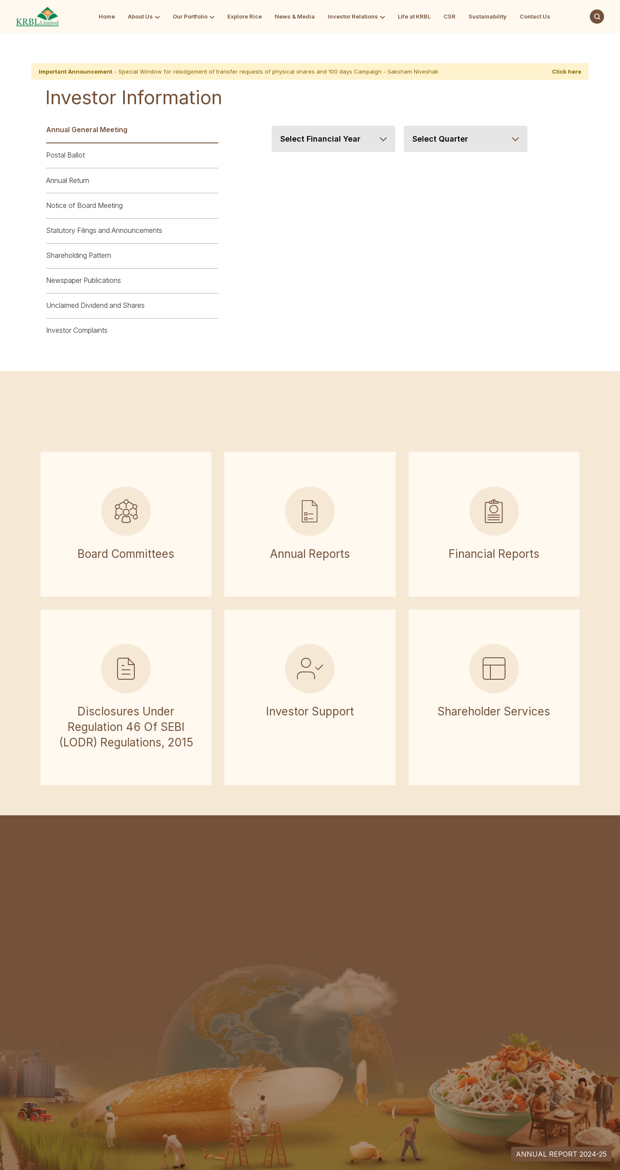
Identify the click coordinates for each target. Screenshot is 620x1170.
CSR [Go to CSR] (449, 16)
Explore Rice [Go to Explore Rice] (244, 16)
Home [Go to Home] (107, 16)
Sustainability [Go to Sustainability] (487, 16)
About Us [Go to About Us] (140, 16)
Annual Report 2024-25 (561, 1154)
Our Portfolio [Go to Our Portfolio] (190, 16)
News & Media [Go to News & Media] (295, 16)
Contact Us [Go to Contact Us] (535, 16)
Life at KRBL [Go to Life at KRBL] (414, 16)
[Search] (597, 16)
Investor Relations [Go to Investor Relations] (353, 16)
